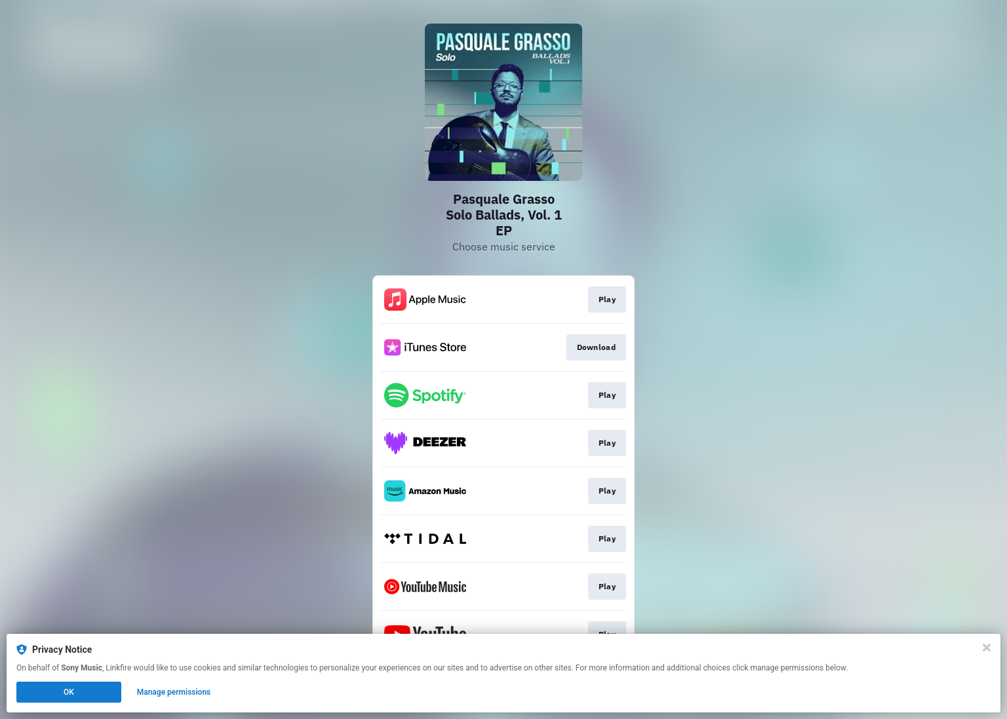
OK (69, 692)
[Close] (986, 647)
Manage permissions (174, 692)
